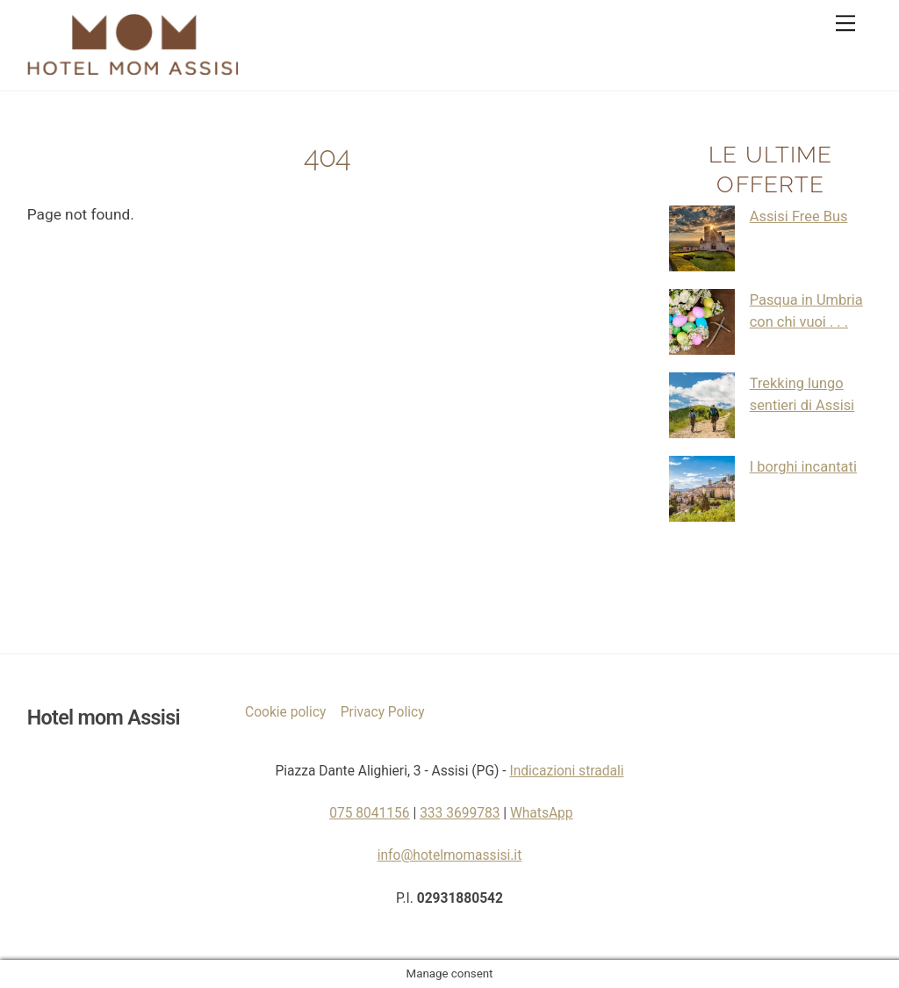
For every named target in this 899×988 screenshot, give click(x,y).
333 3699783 (460, 813)
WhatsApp (541, 813)
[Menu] (845, 23)
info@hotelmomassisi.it (450, 855)
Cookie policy (285, 712)
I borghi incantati (803, 466)
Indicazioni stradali (566, 771)
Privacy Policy (383, 712)
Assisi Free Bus (799, 216)
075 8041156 (369, 813)
